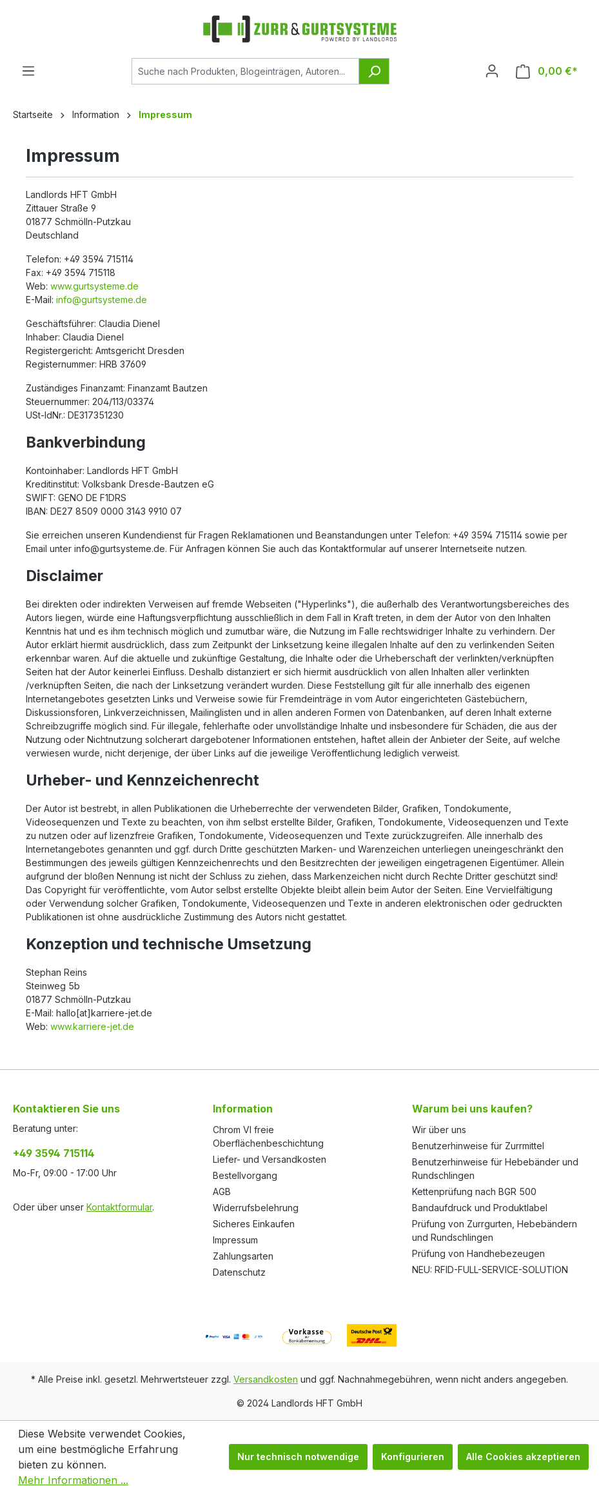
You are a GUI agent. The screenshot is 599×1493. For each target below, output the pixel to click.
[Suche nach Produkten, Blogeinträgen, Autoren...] (245, 71)
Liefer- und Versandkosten (269, 1159)
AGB (222, 1191)
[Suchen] (373, 71)
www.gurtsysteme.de (94, 286)
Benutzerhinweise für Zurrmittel (478, 1145)
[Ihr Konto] (491, 71)
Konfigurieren (412, 1456)
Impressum (235, 1239)
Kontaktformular (119, 1206)
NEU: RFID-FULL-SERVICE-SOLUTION (490, 1269)
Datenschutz (239, 1272)
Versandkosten (265, 1379)
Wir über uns (439, 1129)
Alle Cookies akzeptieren (523, 1456)
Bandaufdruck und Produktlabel (479, 1207)
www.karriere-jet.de (92, 1026)
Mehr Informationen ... (73, 1480)
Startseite (33, 114)
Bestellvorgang (245, 1175)
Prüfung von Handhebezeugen (478, 1253)
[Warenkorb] (546, 71)
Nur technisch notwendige (298, 1456)
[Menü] (28, 71)
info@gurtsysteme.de (101, 299)
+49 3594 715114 (54, 1153)
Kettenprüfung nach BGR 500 (474, 1191)
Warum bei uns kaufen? (472, 1108)
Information (243, 1108)
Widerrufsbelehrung (256, 1207)
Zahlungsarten (243, 1256)
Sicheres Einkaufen (254, 1223)
